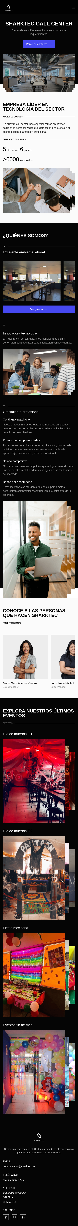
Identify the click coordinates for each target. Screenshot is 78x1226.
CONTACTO (9, 1202)
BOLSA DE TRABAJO (14, 1193)
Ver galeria (36, 309)
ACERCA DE (9, 1188)
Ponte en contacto (36, 44)
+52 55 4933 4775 (13, 1180)
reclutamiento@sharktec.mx (19, 1166)
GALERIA (8, 1197)
